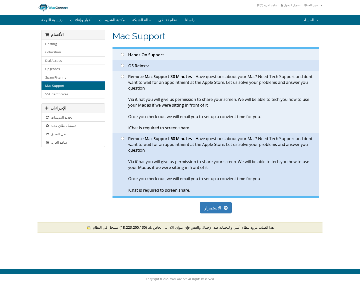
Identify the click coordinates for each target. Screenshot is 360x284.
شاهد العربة (56, 142)
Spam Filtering (55, 77)
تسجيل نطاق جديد (60, 125)
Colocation (53, 52)
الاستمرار (216, 208)
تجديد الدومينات (58, 117)
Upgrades (52, 69)
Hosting (51, 44)
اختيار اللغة (313, 5)
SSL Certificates (56, 94)
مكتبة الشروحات (112, 20)
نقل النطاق (55, 134)
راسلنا (189, 20)
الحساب (310, 20)
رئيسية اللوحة (51, 20)
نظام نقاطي (167, 20)
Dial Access (53, 60)
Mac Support (54, 85)
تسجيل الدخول (290, 5)
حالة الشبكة (141, 20)
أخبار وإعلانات (81, 20)
